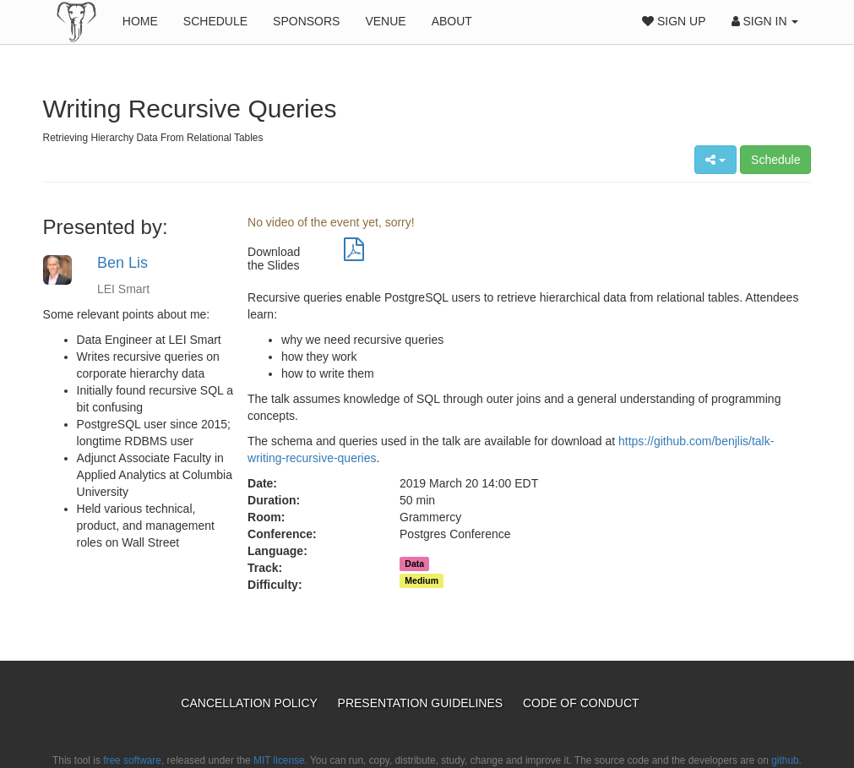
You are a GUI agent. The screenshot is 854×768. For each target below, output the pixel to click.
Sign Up (673, 21)
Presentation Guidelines (422, 703)
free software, (133, 760)
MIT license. (280, 760)
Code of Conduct (581, 703)
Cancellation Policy (250, 703)
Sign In (765, 21)
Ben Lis (122, 262)
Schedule (215, 21)
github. (786, 760)
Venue (385, 21)
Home (140, 21)
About (452, 21)
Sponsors (306, 21)
